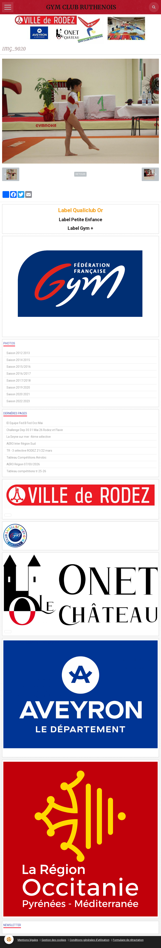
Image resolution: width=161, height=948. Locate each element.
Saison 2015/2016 (18, 366)
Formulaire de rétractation (128, 939)
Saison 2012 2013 (18, 353)
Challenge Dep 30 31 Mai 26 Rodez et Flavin (34, 430)
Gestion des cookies (54, 939)
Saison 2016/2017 (18, 373)
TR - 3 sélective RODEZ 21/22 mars (29, 450)
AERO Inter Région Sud (21, 443)
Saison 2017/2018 (18, 380)
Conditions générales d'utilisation (89, 939)
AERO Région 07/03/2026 (23, 464)
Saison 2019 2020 (18, 387)
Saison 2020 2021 (18, 394)
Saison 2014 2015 (18, 360)
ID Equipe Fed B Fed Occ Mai (24, 423)
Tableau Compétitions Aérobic (26, 457)
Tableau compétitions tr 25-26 (26, 471)
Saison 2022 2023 (18, 401)
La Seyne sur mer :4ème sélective (28, 436)
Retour (80, 174)
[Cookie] (9, 939)
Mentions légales (28, 939)
